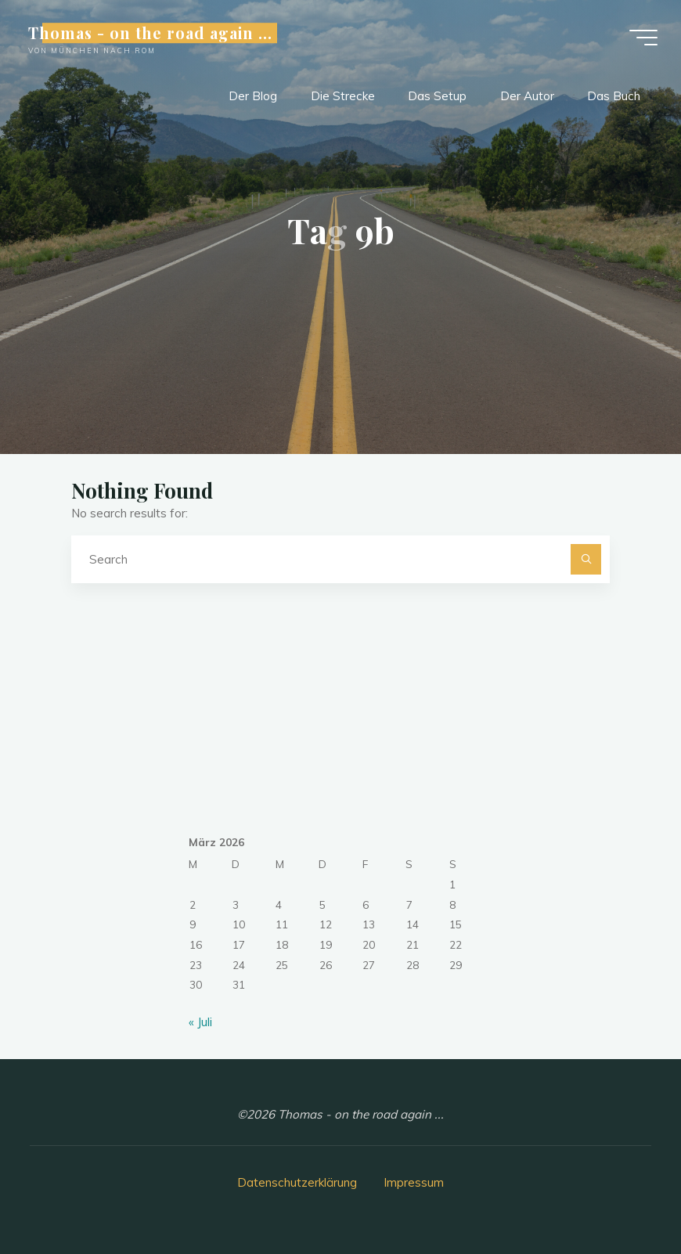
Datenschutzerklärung (297, 1182)
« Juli (200, 1021)
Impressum (414, 1182)
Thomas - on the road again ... (150, 33)
